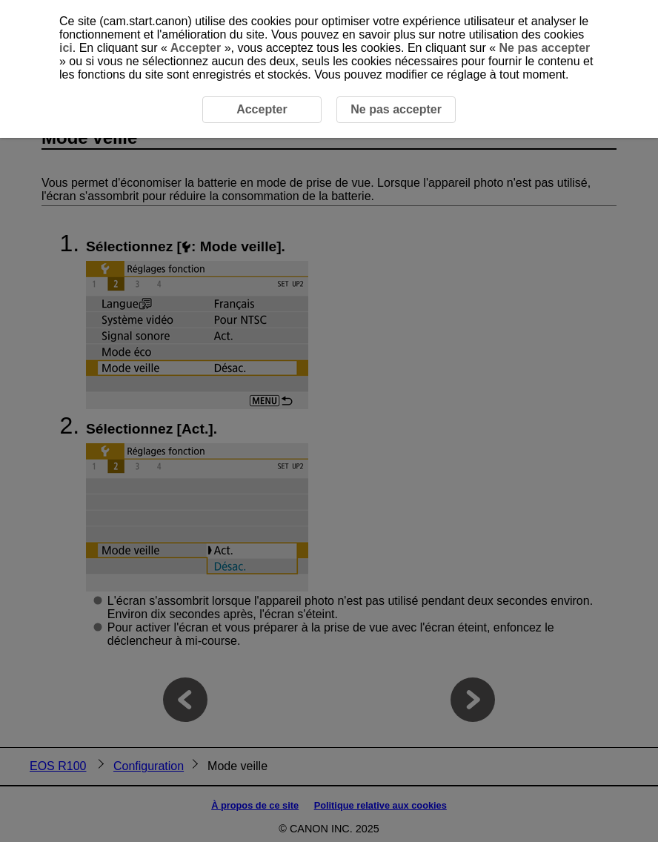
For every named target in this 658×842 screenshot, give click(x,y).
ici (66, 48)
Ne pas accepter (543, 48)
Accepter (196, 48)
